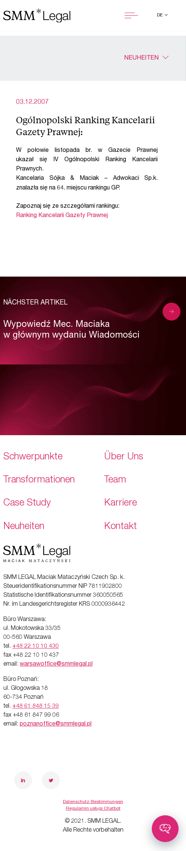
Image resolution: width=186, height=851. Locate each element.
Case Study (27, 503)
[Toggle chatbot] (165, 828)
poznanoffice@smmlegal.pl (56, 724)
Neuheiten (141, 58)
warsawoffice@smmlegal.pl (56, 664)
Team (115, 480)
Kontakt (120, 527)
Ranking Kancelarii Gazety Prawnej (62, 216)
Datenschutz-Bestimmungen (93, 802)
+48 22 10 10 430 (35, 647)
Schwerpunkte (32, 457)
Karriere (120, 503)
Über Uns (123, 457)
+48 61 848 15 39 (35, 707)
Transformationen (39, 480)
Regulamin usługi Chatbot (93, 808)
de (160, 15)
